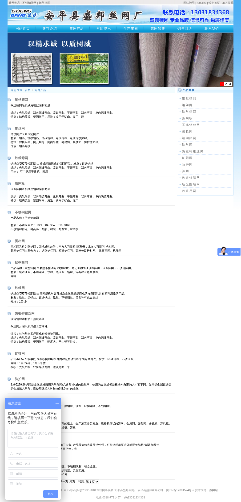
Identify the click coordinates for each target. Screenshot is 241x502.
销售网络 (184, 28)
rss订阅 (201, 2)
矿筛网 (187, 158)
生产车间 (131, 28)
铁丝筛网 (189, 111)
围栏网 (187, 131)
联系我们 (212, 28)
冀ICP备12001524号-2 (180, 490)
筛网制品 (14, 2)
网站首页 (23, 28)
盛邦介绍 (49, 28)
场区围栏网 (191, 184)
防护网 (187, 164)
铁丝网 (187, 144)
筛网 (185, 171)
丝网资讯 (103, 28)
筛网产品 (76, 28)
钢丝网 (187, 105)
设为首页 (214, 2)
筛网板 (187, 118)
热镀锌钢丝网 (193, 151)
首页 (28, 90)
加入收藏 (227, 2)
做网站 (213, 490)
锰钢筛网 (189, 138)
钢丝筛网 (44, 2)
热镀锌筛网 (191, 177)
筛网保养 (158, 28)
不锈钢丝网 (191, 125)
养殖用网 (189, 191)
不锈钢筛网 (29, 2)
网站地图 (189, 2)
